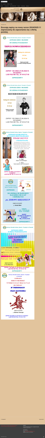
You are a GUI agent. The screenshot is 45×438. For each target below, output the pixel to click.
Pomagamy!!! (4, 419)
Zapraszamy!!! (41, 419)
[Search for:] (4, 1)
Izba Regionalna (13, 425)
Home (9, 425)
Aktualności (2, 425)
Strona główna (3, 22)
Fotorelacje (6, 425)
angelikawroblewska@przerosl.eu (30, 431)
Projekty (10, 426)
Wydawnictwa (14, 426)
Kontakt (7, 426)
